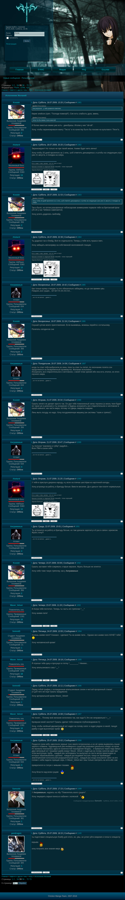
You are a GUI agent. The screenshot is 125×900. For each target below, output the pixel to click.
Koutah (16, 102)
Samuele (16, 789)
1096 (79, 686)
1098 (79, 740)
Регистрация (11, 44)
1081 (79, 102)
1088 (79, 400)
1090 (79, 479)
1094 (79, 631)
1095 (79, 660)
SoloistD (16, 631)
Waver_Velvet (16, 605)
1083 (79, 195)
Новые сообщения (11, 78)
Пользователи (28, 78)
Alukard (16, 145)
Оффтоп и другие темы (18, 90)
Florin (16, 87)
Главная (5, 90)
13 (22, 175)
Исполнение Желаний (43, 90)
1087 (83, 363)
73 (30, 85)
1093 (78, 605)
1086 (83, 321)
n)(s (28, 87)
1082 (79, 145)
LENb (22, 87)
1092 (78, 563)
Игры (31, 90)
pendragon (16, 833)
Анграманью (16, 285)
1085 (83, 285)
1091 (77, 526)
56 (23, 85)
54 (18, 85)
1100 (79, 833)
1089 (79, 442)
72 (28, 85)
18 (22, 619)
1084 (79, 237)
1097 (79, 714)
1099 (79, 789)
